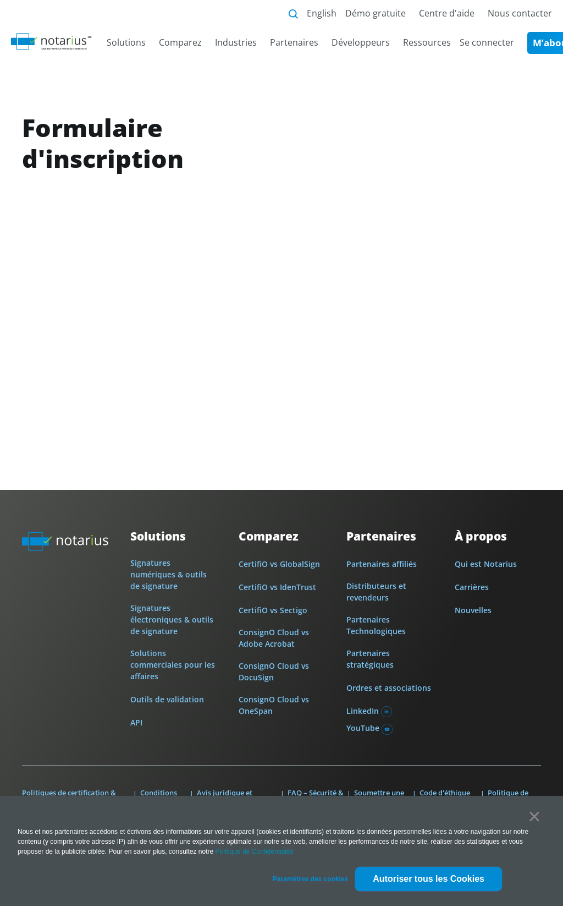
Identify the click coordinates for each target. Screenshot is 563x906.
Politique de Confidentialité (255, 851)
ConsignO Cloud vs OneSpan (274, 705)
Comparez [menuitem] (180, 42)
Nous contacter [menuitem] (520, 13)
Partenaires (381, 537)
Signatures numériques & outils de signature (168, 574)
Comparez (269, 537)
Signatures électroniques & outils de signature (171, 619)
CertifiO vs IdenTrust (277, 587)
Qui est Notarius (486, 564)
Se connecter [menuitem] (487, 42)
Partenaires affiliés (381, 564)
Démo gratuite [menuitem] (375, 13)
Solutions (158, 537)
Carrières (472, 587)
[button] (310, 879)
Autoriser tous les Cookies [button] (428, 878)
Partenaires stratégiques (370, 659)
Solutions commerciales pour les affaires (172, 664)
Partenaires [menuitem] (294, 42)
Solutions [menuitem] (126, 42)
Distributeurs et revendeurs (376, 592)
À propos (481, 537)
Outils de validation (167, 699)
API (136, 722)
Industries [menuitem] (236, 42)
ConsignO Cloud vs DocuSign (274, 672)
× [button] (534, 816)
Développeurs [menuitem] (361, 42)
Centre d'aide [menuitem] (446, 13)
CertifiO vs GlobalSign (279, 564)
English (321, 13)
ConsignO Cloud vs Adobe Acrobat (274, 638)
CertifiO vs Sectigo (273, 610)
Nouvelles (473, 610)
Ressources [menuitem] (427, 42)
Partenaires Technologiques (376, 625)
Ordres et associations (388, 688)
